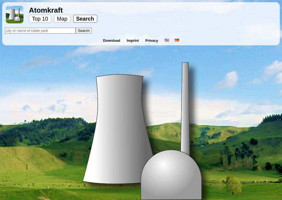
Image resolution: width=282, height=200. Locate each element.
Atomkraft (46, 10)
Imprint (133, 40)
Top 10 (40, 19)
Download (112, 40)
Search (85, 19)
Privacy (152, 40)
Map (62, 19)
